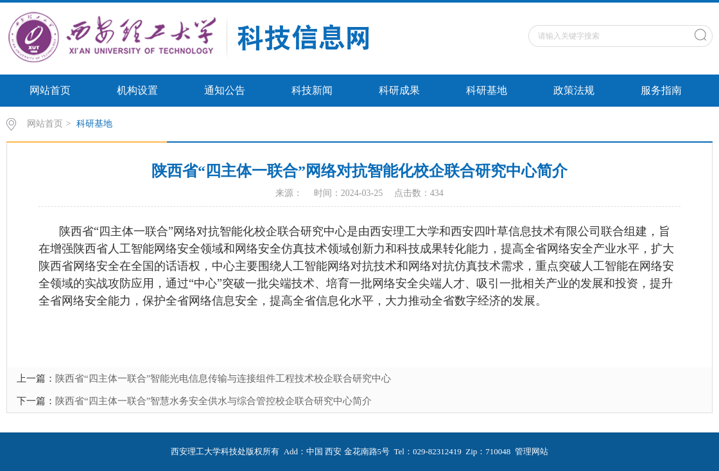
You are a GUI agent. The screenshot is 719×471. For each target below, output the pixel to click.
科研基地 (486, 90)
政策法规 (573, 90)
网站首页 (50, 90)
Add (291, 451)
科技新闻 (312, 90)
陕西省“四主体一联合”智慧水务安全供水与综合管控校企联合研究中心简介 (213, 401)
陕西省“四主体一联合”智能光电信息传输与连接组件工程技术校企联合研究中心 (223, 378)
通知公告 (224, 90)
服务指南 (661, 90)
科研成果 (399, 90)
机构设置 (137, 90)
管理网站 (531, 451)
